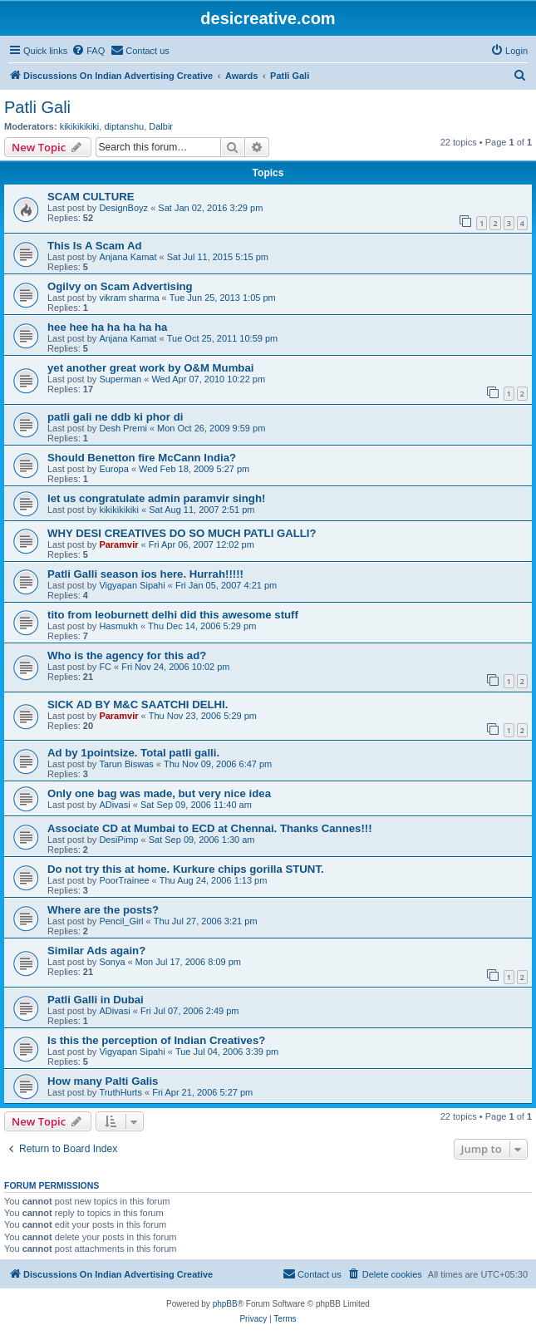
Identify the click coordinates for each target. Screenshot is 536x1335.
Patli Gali (37, 107)
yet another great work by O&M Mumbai (150, 368)
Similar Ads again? (96, 950)
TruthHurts (120, 1092)
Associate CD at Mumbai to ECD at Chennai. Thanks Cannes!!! (209, 828)
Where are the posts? (103, 910)
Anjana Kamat (127, 257)
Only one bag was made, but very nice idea (159, 793)
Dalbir (161, 126)
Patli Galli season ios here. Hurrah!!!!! (145, 574)
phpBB (225, 1303)
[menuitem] (88, 51)
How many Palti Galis (102, 1081)
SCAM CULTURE (91, 196)
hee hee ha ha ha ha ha (107, 327)
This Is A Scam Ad (94, 245)
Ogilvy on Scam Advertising (120, 286)
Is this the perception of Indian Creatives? (156, 1040)
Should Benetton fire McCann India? (141, 457)
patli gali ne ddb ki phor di (115, 417)
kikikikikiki (80, 126)
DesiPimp (118, 840)
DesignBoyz (123, 208)
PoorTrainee (124, 880)
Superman (120, 379)
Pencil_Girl (121, 921)
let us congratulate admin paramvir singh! (156, 498)
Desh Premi (122, 428)
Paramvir (118, 544)
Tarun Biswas (126, 764)
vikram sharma (129, 298)
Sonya (112, 962)
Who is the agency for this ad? (126, 655)
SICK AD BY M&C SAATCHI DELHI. (137, 704)
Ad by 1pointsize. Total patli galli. (133, 752)
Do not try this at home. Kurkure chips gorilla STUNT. (185, 869)
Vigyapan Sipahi (132, 585)
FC (105, 667)
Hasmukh (118, 626)
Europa (113, 469)
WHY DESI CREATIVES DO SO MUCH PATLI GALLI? (182, 533)
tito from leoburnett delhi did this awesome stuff (172, 614)
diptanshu (124, 126)
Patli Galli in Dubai (95, 999)
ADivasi (114, 805)
